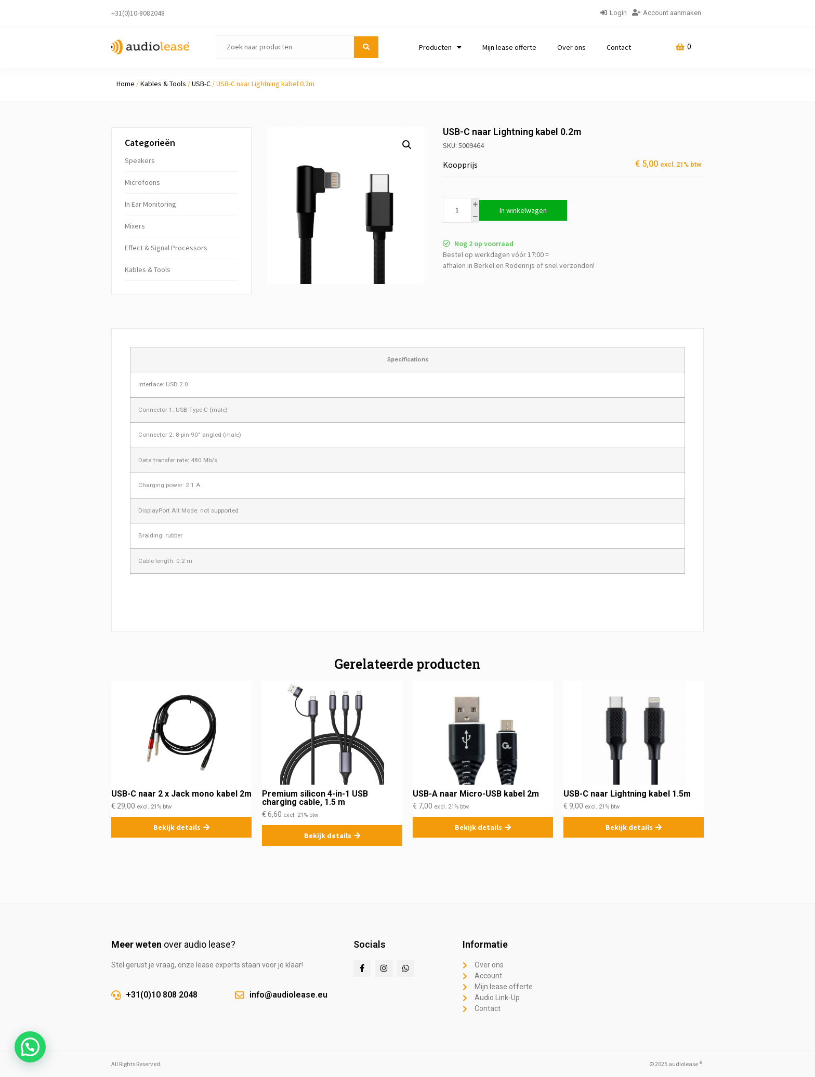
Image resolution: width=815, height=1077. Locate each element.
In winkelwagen (523, 210)
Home (125, 83)
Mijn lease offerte (509, 47)
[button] (407, 145)
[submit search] (366, 47)
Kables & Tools (163, 83)
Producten (440, 47)
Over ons (571, 47)
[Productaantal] (457, 210)
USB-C (201, 83)
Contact (619, 47)
